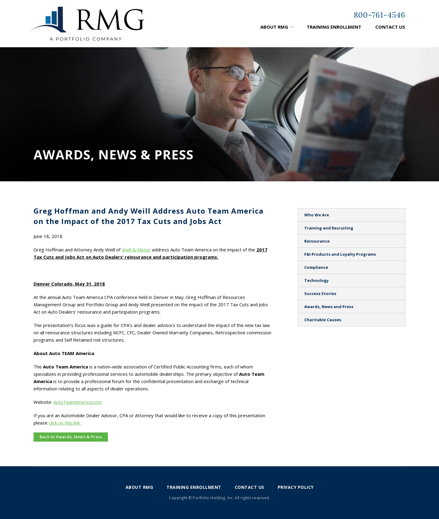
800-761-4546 (379, 15)
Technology (316, 280)
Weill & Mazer (136, 250)
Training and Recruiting (328, 228)
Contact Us (390, 27)
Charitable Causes (322, 319)
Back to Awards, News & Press (71, 436)
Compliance (316, 267)
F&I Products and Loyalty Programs (340, 254)
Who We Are (316, 215)
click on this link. (65, 423)
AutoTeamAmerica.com (77, 402)
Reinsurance (317, 241)
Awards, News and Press (328, 306)
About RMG (274, 27)
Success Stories (320, 293)
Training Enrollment (334, 27)
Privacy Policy (296, 487)
